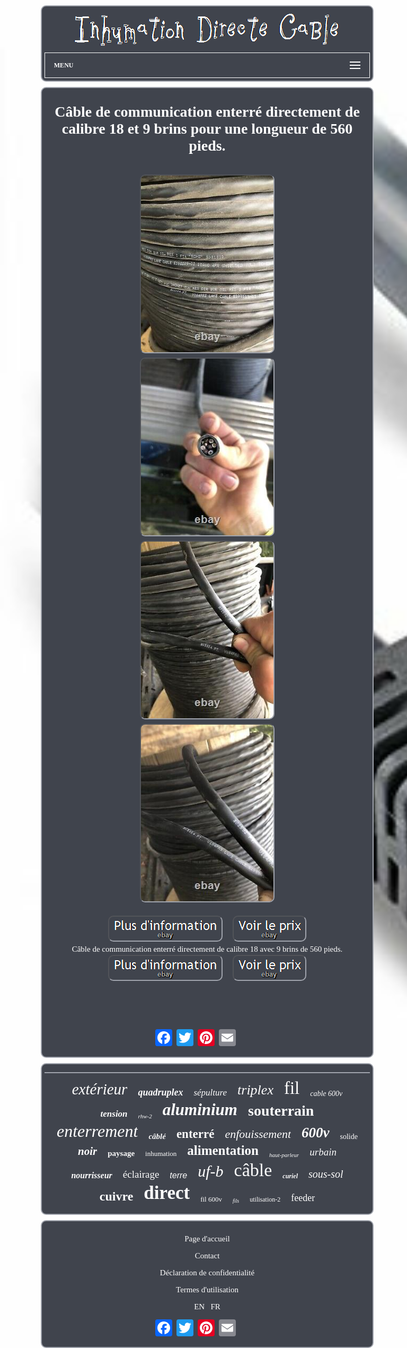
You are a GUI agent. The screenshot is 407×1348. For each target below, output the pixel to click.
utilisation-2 (265, 1199)
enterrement (97, 1131)
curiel (290, 1176)
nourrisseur (91, 1175)
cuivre (117, 1196)
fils (236, 1201)
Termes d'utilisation (207, 1289)
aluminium (200, 1109)
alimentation (223, 1150)
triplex (255, 1090)
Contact (207, 1255)
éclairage (141, 1174)
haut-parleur (284, 1155)
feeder (303, 1198)
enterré (195, 1134)
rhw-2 (145, 1116)
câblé (156, 1136)
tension (114, 1114)
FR (215, 1306)
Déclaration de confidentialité (207, 1272)
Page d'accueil (207, 1238)
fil (291, 1088)
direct (167, 1192)
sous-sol (325, 1174)
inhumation (160, 1154)
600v (315, 1133)
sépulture (210, 1093)
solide (349, 1137)
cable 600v (326, 1094)
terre (178, 1175)
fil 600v (211, 1199)
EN (199, 1306)
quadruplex (160, 1092)
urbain (323, 1152)
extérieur (100, 1089)
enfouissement (258, 1134)
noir (87, 1151)
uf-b (210, 1171)
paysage (121, 1153)
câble (253, 1170)
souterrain (281, 1110)
